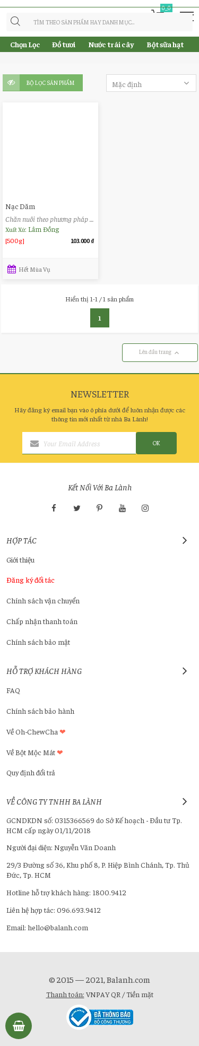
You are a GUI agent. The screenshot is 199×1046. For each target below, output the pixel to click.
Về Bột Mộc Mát (34, 752)
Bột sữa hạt (165, 44)
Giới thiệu (20, 559)
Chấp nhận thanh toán (41, 621)
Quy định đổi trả (30, 772)
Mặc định (151, 84)
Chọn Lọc (25, 44)
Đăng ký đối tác (30, 579)
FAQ (13, 690)
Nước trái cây (111, 44)
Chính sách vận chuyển (43, 600)
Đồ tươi (63, 44)
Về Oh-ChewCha (36, 731)
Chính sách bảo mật (38, 641)
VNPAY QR (103, 994)
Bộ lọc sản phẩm (51, 82)
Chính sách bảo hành (40, 710)
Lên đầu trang (160, 352)
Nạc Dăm (20, 206)
